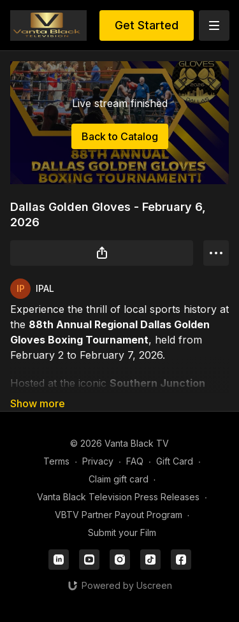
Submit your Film (122, 532)
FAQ (134, 461)
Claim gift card (118, 479)
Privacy (97, 461)
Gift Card (174, 461)
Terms (56, 461)
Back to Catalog (120, 136)
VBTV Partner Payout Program (118, 514)
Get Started (146, 25)
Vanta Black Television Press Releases (118, 496)
